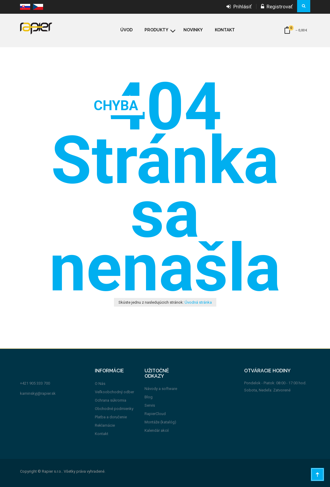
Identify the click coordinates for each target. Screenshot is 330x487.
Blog (149, 397)
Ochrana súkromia (110, 400)
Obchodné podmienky (114, 408)
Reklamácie (105, 425)
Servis (150, 405)
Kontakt (101, 433)
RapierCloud (155, 413)
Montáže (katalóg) (160, 422)
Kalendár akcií (157, 430)
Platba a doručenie (111, 417)
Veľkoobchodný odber (114, 392)
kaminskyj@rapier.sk (38, 393)
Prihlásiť (239, 7)
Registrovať (277, 7)
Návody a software (161, 388)
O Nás (100, 383)
